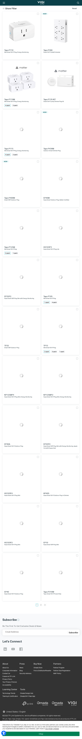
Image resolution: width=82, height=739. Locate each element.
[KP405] (60, 473)
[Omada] (42, 704)
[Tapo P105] (60, 276)
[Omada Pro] (57, 704)
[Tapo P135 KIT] (60, 79)
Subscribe (73, 632)
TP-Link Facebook (21, 649)
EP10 (45, 542)
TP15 (45, 345)
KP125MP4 (9, 395)
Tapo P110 (8, 50)
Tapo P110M (9, 99)
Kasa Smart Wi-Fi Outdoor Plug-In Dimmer (56, 495)
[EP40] (21, 572)
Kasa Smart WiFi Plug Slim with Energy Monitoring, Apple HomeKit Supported (60, 447)
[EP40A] (21, 424)
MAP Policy (57, 673)
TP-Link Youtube (13, 649)
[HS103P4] (21, 473)
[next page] (45, 605)
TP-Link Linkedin (5, 649)
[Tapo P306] (60, 30)
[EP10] (60, 522)
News (21, 668)
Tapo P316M (48, 592)
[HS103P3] (60, 227)
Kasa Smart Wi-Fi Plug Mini (12, 495)
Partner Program (58, 668)
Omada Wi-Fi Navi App (27, 696)
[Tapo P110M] (21, 79)
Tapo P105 (47, 296)
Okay (41, 734)
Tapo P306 (47, 50)
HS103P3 (47, 247)
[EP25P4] (60, 424)
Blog (21, 671)
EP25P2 (7, 296)
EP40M (46, 198)
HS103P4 (8, 493)
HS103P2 (8, 542)
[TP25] (21, 325)
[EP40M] (60, 178)
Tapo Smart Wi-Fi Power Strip (52, 594)
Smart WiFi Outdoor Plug (11, 200)
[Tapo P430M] (60, 128)
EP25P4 (46, 444)
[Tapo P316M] (60, 572)
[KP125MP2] (60, 375)
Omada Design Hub (26, 693)
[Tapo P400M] (21, 178)
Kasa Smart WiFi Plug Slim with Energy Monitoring (19, 298)
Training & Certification (10, 696)
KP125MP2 (48, 395)
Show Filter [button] (11, 8)
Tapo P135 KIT (49, 99)
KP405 (46, 493)
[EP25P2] (21, 276)
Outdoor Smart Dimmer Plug (52, 151)
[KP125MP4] (21, 375)
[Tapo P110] (21, 30)
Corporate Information (9, 671)
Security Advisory (25, 673)
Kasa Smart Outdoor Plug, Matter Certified (56, 200)
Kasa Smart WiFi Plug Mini (51, 544)
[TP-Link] (27, 704)
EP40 (6, 592)
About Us (5, 668)
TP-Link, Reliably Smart (38, 3)
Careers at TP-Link (8, 676)
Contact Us (6, 673)
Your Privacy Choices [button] (9, 682)
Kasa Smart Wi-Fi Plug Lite (51, 249)
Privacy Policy (7, 679)
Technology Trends (8, 693)
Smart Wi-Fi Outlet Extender (51, 52)
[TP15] (60, 325)
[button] (18, 619)
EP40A (7, 444)
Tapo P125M (9, 247)
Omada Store (38, 668)
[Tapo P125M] (21, 227)
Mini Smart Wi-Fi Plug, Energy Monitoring (16, 52)
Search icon (78, 3)
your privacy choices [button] (52, 729)
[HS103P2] (21, 522)
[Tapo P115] (21, 128)
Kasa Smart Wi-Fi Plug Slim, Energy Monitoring (18, 397)
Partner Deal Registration (61, 671)
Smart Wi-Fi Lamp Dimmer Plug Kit (53, 101)
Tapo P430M (48, 148)
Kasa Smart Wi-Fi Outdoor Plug (13, 446)
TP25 (6, 345)
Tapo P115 (8, 148)
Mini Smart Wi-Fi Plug (10, 249)
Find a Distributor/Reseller (42, 671)
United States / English (14, 711)
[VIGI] (72, 704)
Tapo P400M (9, 198)
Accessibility (6, 685)
